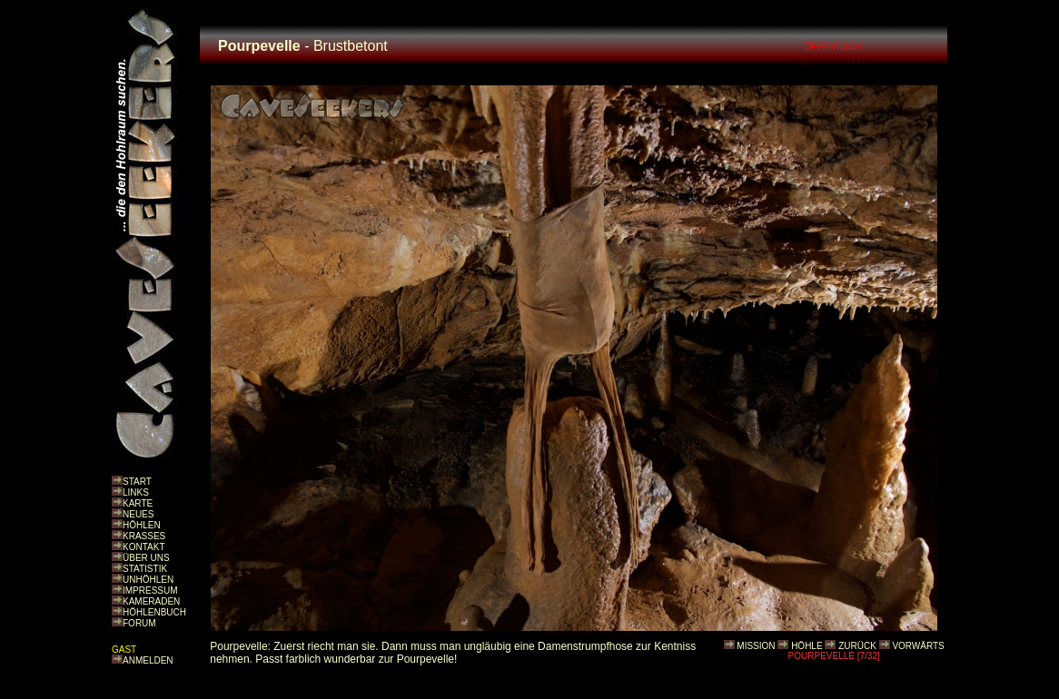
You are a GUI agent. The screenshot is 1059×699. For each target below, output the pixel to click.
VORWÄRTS (918, 646)
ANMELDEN (148, 660)
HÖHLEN (142, 525)
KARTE (138, 503)
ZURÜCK (857, 646)
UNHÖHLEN (148, 580)
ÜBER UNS (146, 558)
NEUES (138, 514)
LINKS (136, 492)
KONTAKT (143, 547)
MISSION (756, 646)
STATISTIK (145, 569)
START (137, 482)
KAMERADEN (151, 601)
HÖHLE (806, 646)
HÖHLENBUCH (154, 612)
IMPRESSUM (150, 591)
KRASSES (144, 536)
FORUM (139, 623)
